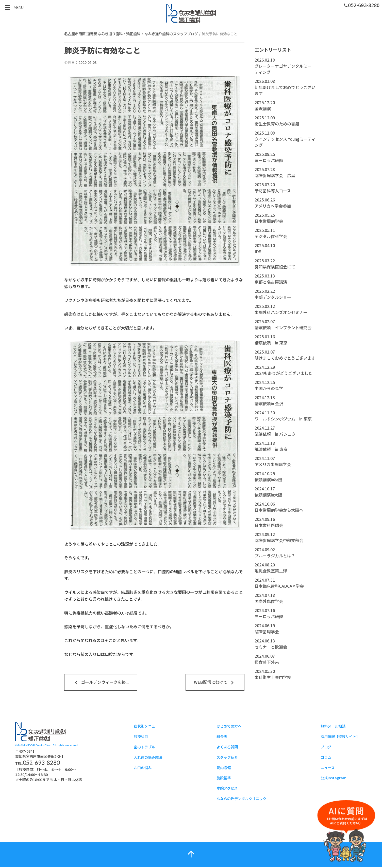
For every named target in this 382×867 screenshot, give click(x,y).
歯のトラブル (144, 746)
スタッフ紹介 (227, 757)
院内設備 (224, 767)
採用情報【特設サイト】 (340, 736)
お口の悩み (143, 767)
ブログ (326, 746)
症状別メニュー (146, 726)
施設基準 (224, 777)
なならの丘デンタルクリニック (241, 798)
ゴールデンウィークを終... (101, 683)
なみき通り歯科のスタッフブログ (171, 33)
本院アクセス (227, 788)
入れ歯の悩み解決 (148, 757)
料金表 (222, 736)
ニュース (328, 767)
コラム (326, 757)
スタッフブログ (191, 13)
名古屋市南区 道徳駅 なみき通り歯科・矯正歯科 (102, 33)
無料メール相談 (333, 726)
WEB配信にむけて (215, 683)
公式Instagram (333, 777)
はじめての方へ (229, 726)
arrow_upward (191, 854)
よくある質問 (227, 746)
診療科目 (141, 736)
